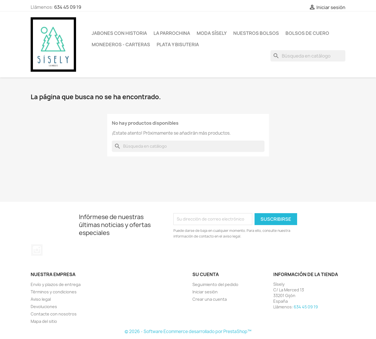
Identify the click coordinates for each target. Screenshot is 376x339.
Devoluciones (44, 306)
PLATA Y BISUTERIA (178, 44)
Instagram (37, 250)
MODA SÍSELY (212, 33)
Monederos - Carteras (121, 44)
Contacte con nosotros (54, 314)
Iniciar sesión (205, 291)
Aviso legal (41, 299)
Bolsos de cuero (307, 33)
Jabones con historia (119, 33)
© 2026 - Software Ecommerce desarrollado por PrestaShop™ (188, 331)
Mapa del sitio (44, 321)
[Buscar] (307, 56)
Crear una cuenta (209, 299)
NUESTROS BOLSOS (256, 33)
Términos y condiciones (54, 291)
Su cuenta (205, 274)
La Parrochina (172, 33)
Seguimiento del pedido (215, 284)
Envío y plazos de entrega (56, 284)
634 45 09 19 (67, 7)
